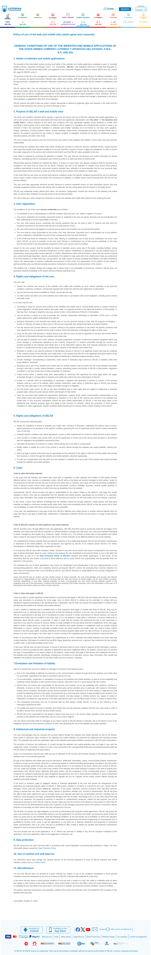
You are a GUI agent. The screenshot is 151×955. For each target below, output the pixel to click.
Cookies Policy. (40, 862)
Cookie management (138, 937)
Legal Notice (78, 937)
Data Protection (93, 937)
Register (125, 9)
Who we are (47, 937)
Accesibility (122, 937)
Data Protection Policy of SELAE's (55, 556)
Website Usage (108, 937)
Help (56, 937)
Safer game (66, 937)
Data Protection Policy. (47, 848)
